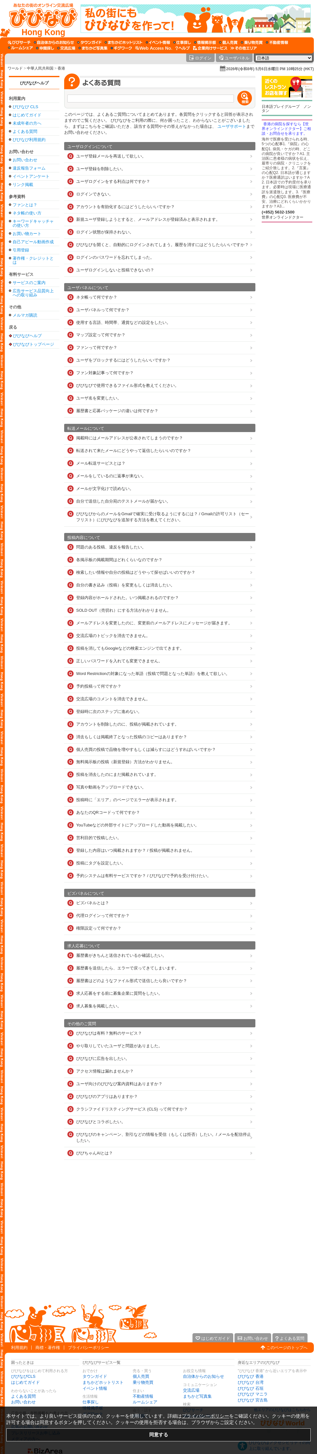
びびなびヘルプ (34, 83)
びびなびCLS (23, 1376)
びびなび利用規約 (29, 140)
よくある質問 (25, 131)
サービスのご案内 (29, 283)
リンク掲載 (23, 185)
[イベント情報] (158, 42)
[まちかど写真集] (92, 48)
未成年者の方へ (27, 123)
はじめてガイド (27, 115)
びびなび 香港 (251, 1376)
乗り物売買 (143, 1382)
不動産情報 (143, 1396)
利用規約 (19, 1347)
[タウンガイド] (89, 42)
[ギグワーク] (121, 48)
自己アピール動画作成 (33, 242)
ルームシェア (145, 1402)
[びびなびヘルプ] (182, 48)
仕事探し (90, 1402)
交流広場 (191, 1390)
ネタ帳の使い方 (27, 213)
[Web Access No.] (153, 48)
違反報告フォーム (29, 168)
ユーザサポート (231, 126)
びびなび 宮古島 (253, 1400)
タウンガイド (94, 1376)
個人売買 (141, 1376)
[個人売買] (228, 42)
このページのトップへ (287, 1348)
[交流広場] (66, 48)
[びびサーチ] (19, 42)
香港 (61, 68)
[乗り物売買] (252, 42)
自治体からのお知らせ (203, 1376)
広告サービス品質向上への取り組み (33, 293)
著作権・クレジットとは (33, 260)
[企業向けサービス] (210, 48)
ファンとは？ (25, 205)
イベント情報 (94, 1388)
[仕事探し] (182, 42)
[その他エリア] (243, 48)
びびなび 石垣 (251, 1388)
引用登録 (21, 250)
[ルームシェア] (20, 48)
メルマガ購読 (25, 315)
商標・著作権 (47, 1347)
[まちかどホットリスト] (124, 42)
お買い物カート (27, 234)
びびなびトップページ (33, 344)
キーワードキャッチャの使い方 (33, 223)
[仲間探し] (45, 48)
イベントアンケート (31, 176)
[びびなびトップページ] (40, 18)
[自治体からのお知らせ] (54, 42)
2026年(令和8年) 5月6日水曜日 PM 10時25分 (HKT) (270, 69)
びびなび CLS (25, 107)
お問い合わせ (25, 160)
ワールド (15, 68)
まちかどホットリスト (103, 1382)
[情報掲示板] (205, 42)
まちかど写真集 (197, 1396)
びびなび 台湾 (251, 1382)
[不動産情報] (277, 42)
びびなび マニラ (253, 1394)
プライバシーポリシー (88, 1347)
